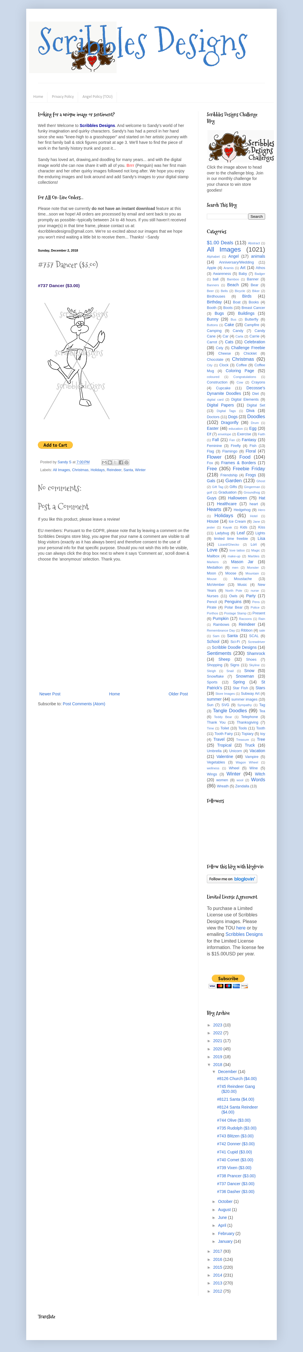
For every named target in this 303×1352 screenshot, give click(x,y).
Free (212, 468)
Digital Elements (245, 399)
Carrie (254, 336)
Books (254, 302)
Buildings (246, 313)
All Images (61, 470)
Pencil (212, 602)
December (228, 1071)
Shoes (251, 660)
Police (255, 607)
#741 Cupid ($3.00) (234, 1152)
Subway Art (250, 694)
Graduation (228, 492)
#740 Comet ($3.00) (235, 1159)
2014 (218, 1275)
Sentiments (219, 653)
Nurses (213, 596)
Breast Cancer (253, 308)
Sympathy (244, 705)
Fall (215, 439)
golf (209, 492)
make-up (234, 556)
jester (211, 527)
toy (262, 734)
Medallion (215, 567)
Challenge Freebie (248, 347)
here (241, 927)
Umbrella (214, 751)
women (222, 780)
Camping (214, 331)
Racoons (245, 619)
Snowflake (215, 676)
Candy (238, 331)
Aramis (228, 268)
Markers (213, 562)
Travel (218, 739)
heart (254, 504)
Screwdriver (256, 642)
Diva (250, 410)
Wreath (223, 786)
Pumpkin (220, 618)
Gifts (233, 487)
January (226, 1241)
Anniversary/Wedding (236, 262)
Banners (213, 285)
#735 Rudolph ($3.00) (236, 1128)
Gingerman (252, 487)
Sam (216, 636)
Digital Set (256, 405)
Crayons (258, 382)
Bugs (219, 313)
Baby (243, 274)
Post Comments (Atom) (84, 703)
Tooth (260, 728)
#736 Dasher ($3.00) (235, 1191)
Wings (212, 774)
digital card (215, 399)
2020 (218, 1049)
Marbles (254, 556)
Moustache (243, 579)
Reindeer (114, 470)
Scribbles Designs (142, 42)
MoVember (216, 585)
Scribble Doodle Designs (234, 647)
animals (258, 256)
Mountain (252, 573)
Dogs (233, 416)
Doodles (256, 416)
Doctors (213, 417)
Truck (250, 745)
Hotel (254, 516)
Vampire (251, 757)
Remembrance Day (221, 630)
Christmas (80, 470)
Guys (211, 498)
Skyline (254, 665)
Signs (234, 665)
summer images (244, 699)
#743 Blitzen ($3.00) (235, 1136)
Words (258, 779)
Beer (210, 291)
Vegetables (216, 762)
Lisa (261, 538)
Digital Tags (226, 411)
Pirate (211, 607)
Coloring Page (240, 370)
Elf (209, 434)
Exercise (244, 434)
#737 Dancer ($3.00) (235, 1183)
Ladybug (222, 533)
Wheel (234, 768)
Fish (252, 446)
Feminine (214, 446)
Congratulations (244, 377)
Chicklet (250, 353)
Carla (239, 336)
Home (38, 97)
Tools (242, 728)
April (222, 1225)
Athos (260, 268)
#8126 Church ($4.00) (237, 1078)
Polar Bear (234, 607)
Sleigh (211, 671)
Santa (128, 470)
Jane (256, 521)
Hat (262, 498)
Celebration (254, 342)
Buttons (212, 325)
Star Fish (240, 688)
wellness (213, 768)
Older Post (178, 694)
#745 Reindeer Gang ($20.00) (236, 1089)
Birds (246, 296)
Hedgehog (242, 510)
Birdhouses (216, 296)
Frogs (251, 475)
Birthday (214, 302)
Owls (233, 596)
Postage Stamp (235, 613)
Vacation (257, 750)
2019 (218, 1056)
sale (262, 630)
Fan (232, 440)
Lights (260, 533)
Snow (249, 670)
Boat (237, 302)
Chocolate (215, 360)
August (225, 1209)
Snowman (245, 676)
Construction (217, 382)
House (213, 521)
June (223, 1217)
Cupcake (223, 388)
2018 (218, 1064)
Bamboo (233, 279)
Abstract (254, 243)
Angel (233, 256)
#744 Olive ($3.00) (234, 1120)
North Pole (234, 590)
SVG (225, 705)
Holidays (98, 470)
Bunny (213, 319)
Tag (262, 705)
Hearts (214, 509)
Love (212, 550)
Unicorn (235, 751)
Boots (227, 308)
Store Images (225, 693)
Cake (229, 324)
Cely (219, 348)
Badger (260, 273)
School (213, 641)
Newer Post (49, 694)
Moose (230, 573)
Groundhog (252, 492)
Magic (255, 550)
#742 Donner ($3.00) (236, 1143)
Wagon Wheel (247, 762)
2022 (218, 1033)
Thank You (216, 722)
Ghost (260, 481)
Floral (251, 451)
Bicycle (240, 291)
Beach (233, 284)
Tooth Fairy (223, 734)
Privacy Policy (63, 97)
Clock (224, 365)
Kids (243, 527)
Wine (253, 768)
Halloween (237, 498)
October (226, 1201)
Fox (210, 463)
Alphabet (213, 256)
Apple (211, 268)
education (236, 428)
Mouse (212, 579)
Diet (255, 394)
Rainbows (221, 625)
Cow (240, 382)
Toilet (225, 728)
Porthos (212, 613)
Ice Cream (237, 521)
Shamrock (256, 653)
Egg (252, 428)
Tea (262, 711)
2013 (218, 1283)
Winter (140, 470)
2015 (218, 1267)
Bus (233, 319)
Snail (230, 671)
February (226, 1233)
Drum (255, 423)
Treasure (242, 739)
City (209, 365)
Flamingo (229, 451)
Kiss (261, 527)
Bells (224, 291)
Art (243, 267)
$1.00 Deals (220, 242)
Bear (254, 285)
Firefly (236, 446)
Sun (210, 705)
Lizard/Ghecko (228, 544)
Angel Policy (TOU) (97, 97)
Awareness (222, 274)
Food (245, 457)
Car (225, 336)
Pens (256, 602)
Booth (211, 308)
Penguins (233, 601)
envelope (224, 434)
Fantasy (249, 439)
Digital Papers (220, 405)
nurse (255, 590)
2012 (218, 1291)
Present (259, 613)
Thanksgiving (247, 722)
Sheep (224, 659)
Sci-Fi (235, 642)
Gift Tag (217, 487)
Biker (256, 291)
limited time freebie (231, 539)
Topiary (247, 734)
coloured (213, 377)
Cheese (224, 353)
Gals (211, 480)
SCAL (254, 636)
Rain (261, 619)
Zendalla (242, 786)
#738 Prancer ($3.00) (236, 1175)
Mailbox (213, 556)
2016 (218, 1259)
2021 (218, 1040)
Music (242, 585)
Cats (229, 342)
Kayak (227, 527)
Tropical (224, 745)
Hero (261, 510)
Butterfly (251, 319)
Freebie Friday (249, 468)
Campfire (251, 325)
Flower (214, 457)
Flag (210, 451)
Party (251, 595)
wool (240, 780)
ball (216, 279)
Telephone (249, 717)
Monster (253, 567)
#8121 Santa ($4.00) (235, 1099)
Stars (260, 687)
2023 (218, 1025)
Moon (211, 573)
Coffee (241, 365)
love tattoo (237, 550)
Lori (254, 544)
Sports (212, 682)
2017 (218, 1251)
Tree (261, 739)
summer (214, 699)
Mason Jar (242, 561)
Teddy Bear (223, 717)
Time (210, 728)
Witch (260, 774)
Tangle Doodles (230, 710)
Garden (234, 480)
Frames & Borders (238, 462)
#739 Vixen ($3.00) (234, 1167)
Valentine (224, 756)
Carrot (212, 342)
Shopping (214, 665)
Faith (261, 434)
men (235, 567)
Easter (213, 428)
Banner (253, 279)
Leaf (241, 533)
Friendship (228, 475)
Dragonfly (230, 422)
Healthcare (227, 503)
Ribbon (247, 630)
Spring (239, 682)
